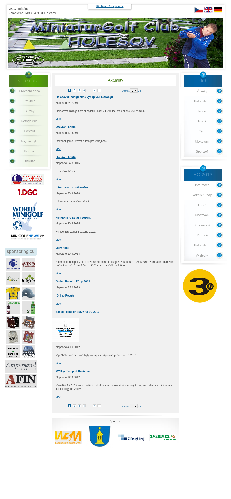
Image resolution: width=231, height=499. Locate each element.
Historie (29, 151)
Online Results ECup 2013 (73, 281)
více (58, 118)
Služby (29, 111)
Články (202, 91)
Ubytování (202, 141)
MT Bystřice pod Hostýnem (73, 371)
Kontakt (29, 131)
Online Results (65, 295)
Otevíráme (62, 248)
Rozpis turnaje (202, 195)
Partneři (202, 235)
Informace (202, 185)
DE (218, 10)
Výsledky (202, 255)
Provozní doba (29, 91)
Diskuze (29, 161)
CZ (199, 10)
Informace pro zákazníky (72, 187)
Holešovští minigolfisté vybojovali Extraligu (84, 97)
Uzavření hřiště (66, 127)
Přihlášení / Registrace (110, 6)
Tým (202, 131)
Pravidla (29, 101)
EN (208, 10)
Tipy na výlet (29, 141)
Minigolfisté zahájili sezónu (73, 217)
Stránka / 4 (131, 90)
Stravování (202, 225)
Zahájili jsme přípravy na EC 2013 (77, 311)
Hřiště (202, 121)
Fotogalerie (29, 121)
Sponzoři (202, 151)
